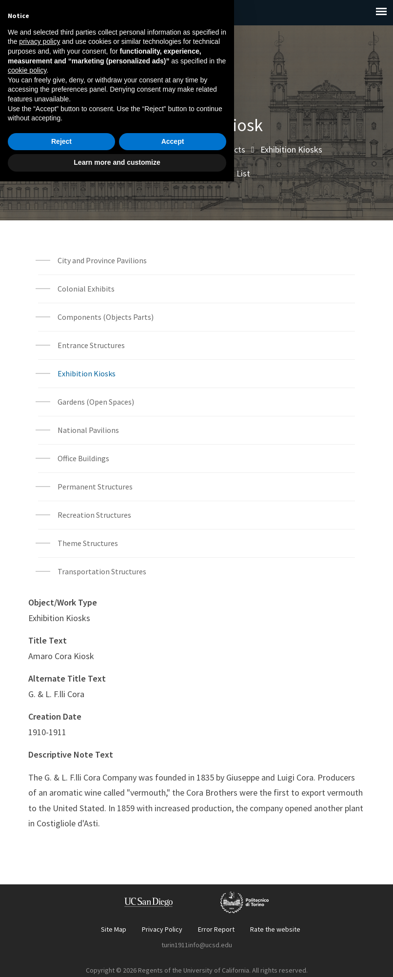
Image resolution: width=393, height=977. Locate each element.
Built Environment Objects (197, 149)
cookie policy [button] (27, 866)
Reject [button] (61, 937)
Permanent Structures (95, 486)
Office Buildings (83, 458)
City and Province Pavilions (102, 260)
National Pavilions (88, 430)
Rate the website (275, 929)
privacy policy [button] (39, 837)
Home (82, 149)
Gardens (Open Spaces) (96, 402)
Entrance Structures (91, 345)
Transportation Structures (102, 571)
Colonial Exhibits (86, 288)
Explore (121, 149)
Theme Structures (88, 543)
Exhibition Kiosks (291, 149)
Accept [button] (172, 937)
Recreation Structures (94, 515)
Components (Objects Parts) (106, 317)
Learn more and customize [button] (117, 958)
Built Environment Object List (196, 173)
